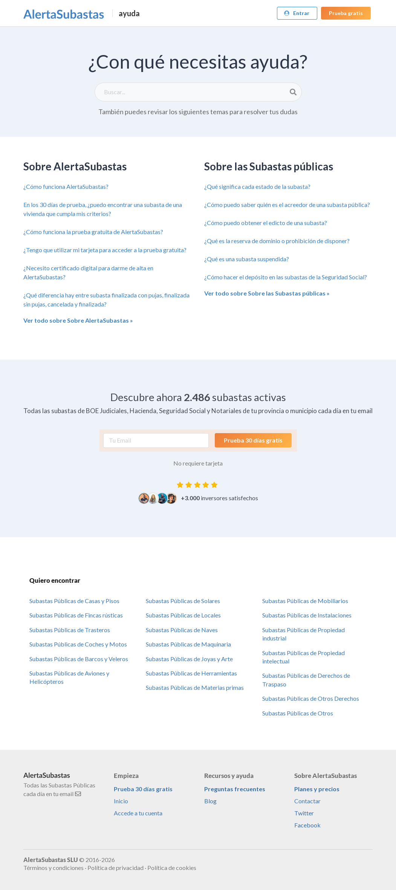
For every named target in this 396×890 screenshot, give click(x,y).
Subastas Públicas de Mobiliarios (305, 600)
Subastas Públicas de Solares (183, 600)
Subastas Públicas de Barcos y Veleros (78, 658)
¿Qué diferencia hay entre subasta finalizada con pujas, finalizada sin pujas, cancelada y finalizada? (106, 299)
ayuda (129, 13)
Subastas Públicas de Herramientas (191, 673)
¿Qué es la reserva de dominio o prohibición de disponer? (277, 240)
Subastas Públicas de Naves (182, 629)
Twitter (304, 812)
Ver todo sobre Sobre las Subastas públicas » (267, 293)
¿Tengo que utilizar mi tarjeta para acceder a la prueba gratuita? (105, 249)
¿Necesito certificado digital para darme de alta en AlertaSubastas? (88, 272)
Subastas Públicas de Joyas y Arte (189, 658)
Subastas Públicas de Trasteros (69, 629)
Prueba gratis (346, 13)
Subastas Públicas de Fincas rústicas (76, 615)
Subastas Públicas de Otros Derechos (310, 698)
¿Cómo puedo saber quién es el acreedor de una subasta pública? (287, 204)
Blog (210, 800)
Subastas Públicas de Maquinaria (188, 644)
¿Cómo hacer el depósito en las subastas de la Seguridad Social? (285, 276)
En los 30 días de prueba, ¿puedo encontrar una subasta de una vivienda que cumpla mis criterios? (102, 209)
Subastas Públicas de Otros (297, 713)
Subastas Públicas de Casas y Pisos (74, 600)
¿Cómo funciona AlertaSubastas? (66, 186)
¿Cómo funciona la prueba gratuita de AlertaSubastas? (93, 231)
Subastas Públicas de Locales (183, 615)
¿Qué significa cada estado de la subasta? (257, 186)
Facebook (307, 825)
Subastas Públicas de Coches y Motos (78, 644)
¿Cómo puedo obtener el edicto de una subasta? (265, 222)
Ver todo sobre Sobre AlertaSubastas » (78, 320)
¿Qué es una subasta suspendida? (246, 258)
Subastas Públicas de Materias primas (195, 687)
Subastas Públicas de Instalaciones (307, 615)
